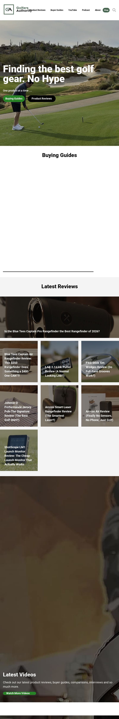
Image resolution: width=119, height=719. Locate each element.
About (98, 10)
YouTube (72, 10)
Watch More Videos (18, 693)
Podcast (86, 10)
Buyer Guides (57, 10)
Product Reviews (37, 10)
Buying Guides (13, 98)
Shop (106, 10)
